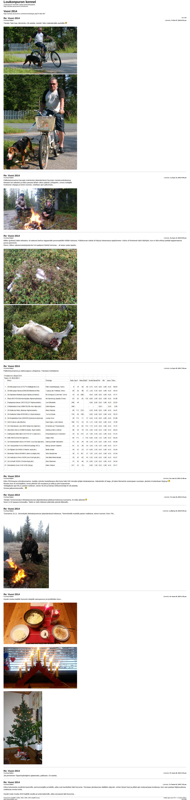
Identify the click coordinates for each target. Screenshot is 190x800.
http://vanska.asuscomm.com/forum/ (16, 6)
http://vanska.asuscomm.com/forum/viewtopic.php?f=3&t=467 (24, 14)
